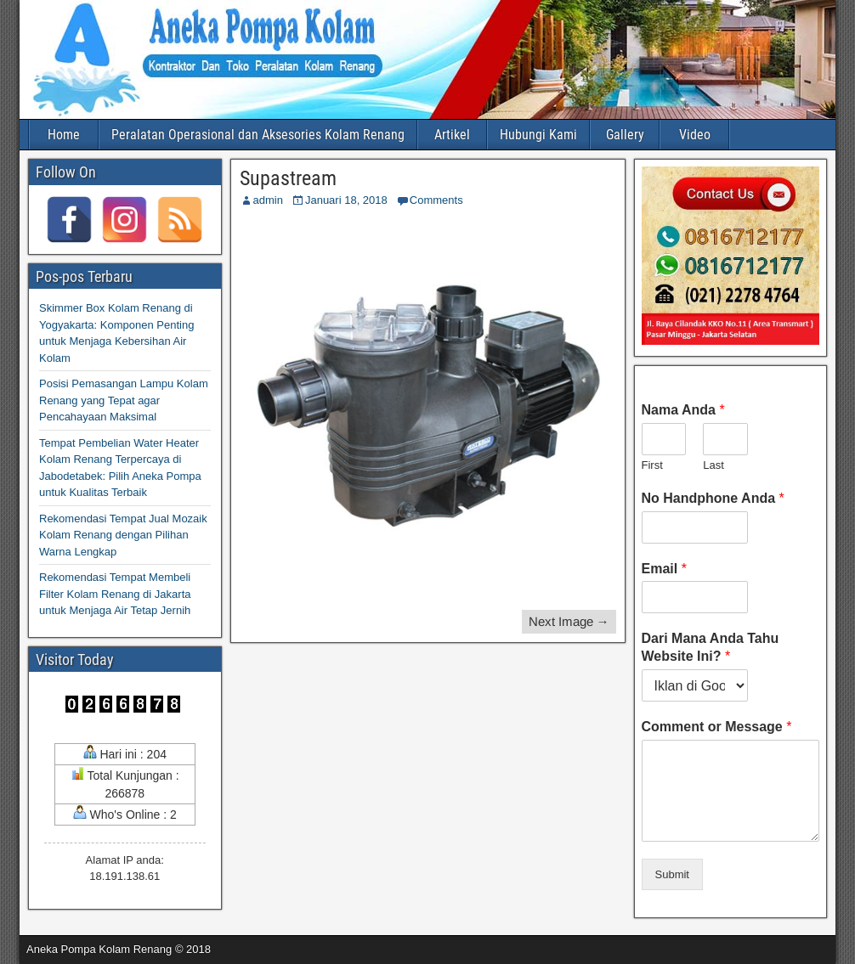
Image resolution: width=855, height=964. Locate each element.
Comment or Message (717, 726)
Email (664, 568)
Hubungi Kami (538, 135)
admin (268, 200)
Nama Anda (683, 410)
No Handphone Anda (713, 498)
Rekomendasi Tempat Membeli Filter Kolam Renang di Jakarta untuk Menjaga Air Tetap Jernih (114, 594)
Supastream (288, 178)
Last (713, 465)
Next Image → (569, 621)
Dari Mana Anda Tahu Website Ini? (710, 647)
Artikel (452, 135)
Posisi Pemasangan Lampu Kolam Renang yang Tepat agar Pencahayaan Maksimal (123, 400)
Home (64, 135)
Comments (436, 200)
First (652, 465)
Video (695, 135)
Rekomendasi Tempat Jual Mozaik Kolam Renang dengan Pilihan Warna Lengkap (123, 535)
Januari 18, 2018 (346, 200)
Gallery (625, 135)
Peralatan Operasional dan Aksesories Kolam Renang (258, 135)
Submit (672, 874)
